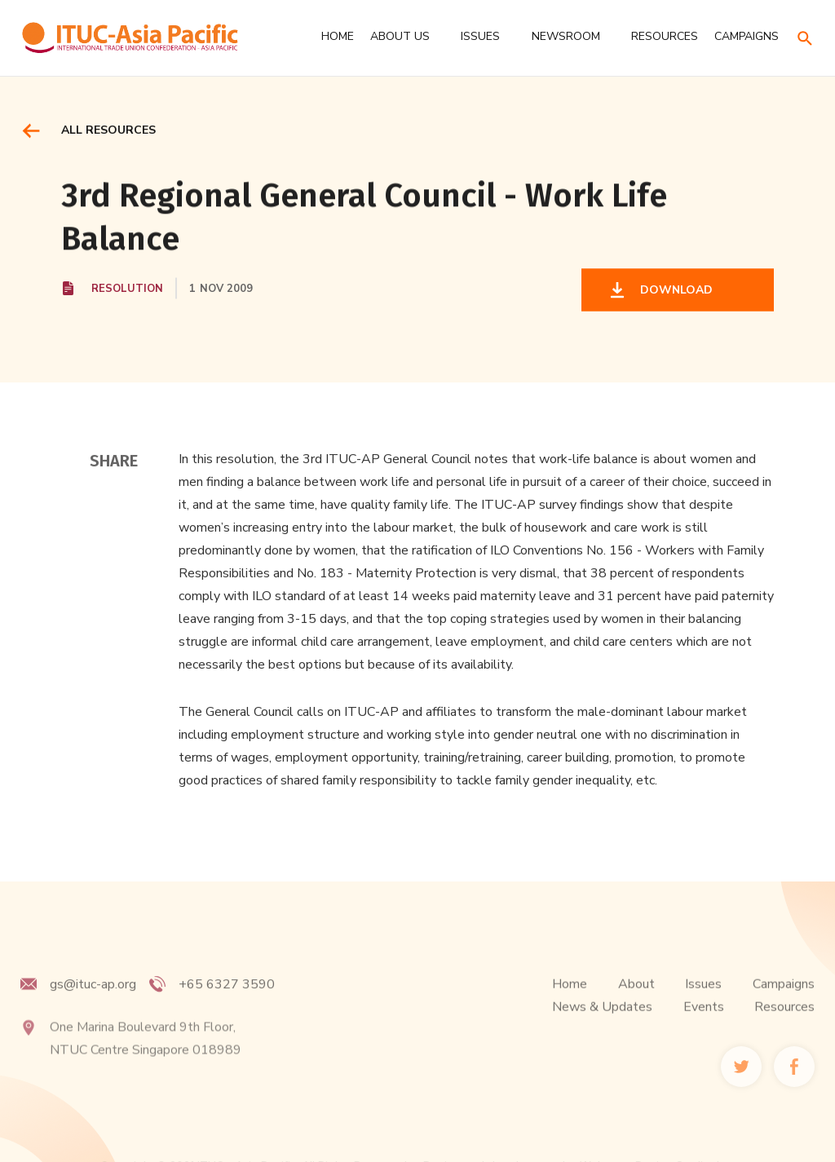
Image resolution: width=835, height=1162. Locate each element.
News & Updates (602, 1023)
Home (337, 36)
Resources (784, 1023)
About (636, 1001)
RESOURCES (664, 36)
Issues (703, 1001)
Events (703, 1023)
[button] (407, 36)
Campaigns (784, 1001)
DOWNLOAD (673, 291)
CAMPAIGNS (746, 36)
